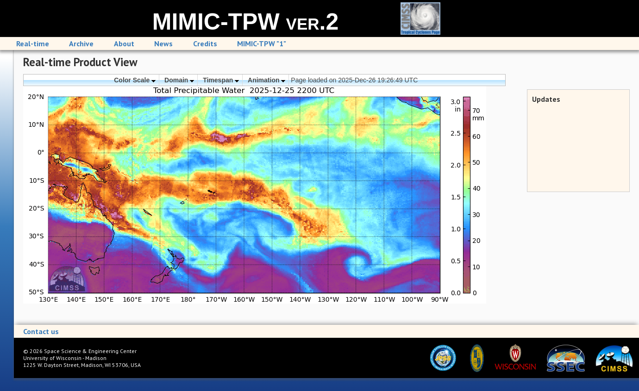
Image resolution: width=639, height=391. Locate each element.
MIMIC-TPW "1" (261, 43)
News (163, 43)
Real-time (32, 43)
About (124, 43)
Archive (81, 43)
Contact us (41, 331)
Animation (266, 80)
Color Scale (135, 80)
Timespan (221, 80)
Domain (179, 80)
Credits (205, 43)
